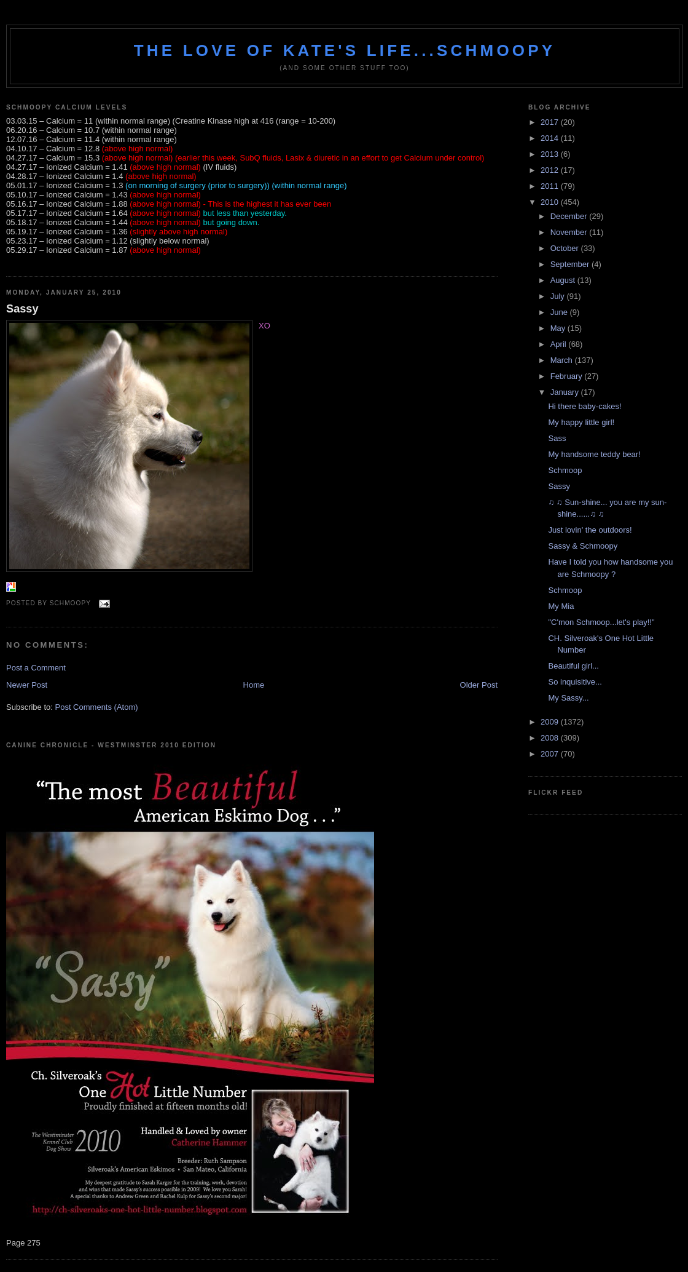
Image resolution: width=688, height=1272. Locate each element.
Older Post (479, 685)
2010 (551, 202)
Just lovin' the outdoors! (589, 530)
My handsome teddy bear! (594, 454)
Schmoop (565, 470)
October (565, 248)
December (570, 216)
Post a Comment (36, 667)
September (571, 264)
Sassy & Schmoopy (582, 546)
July (558, 296)
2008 (551, 737)
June (560, 312)
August (563, 280)
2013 (551, 154)
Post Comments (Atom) (96, 707)
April (559, 344)
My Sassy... (568, 697)
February (567, 376)
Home (254, 685)
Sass (557, 438)
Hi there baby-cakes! (584, 406)
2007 (551, 753)
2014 (551, 138)
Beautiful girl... (573, 665)
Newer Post (26, 685)
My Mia (561, 606)
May (559, 328)
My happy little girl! (581, 422)
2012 (551, 170)
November (570, 232)
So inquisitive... (574, 681)
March (562, 360)
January (565, 392)
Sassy (22, 309)
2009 (551, 721)
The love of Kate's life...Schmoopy (345, 50)
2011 (551, 186)
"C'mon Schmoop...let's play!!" (601, 622)
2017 (551, 122)
